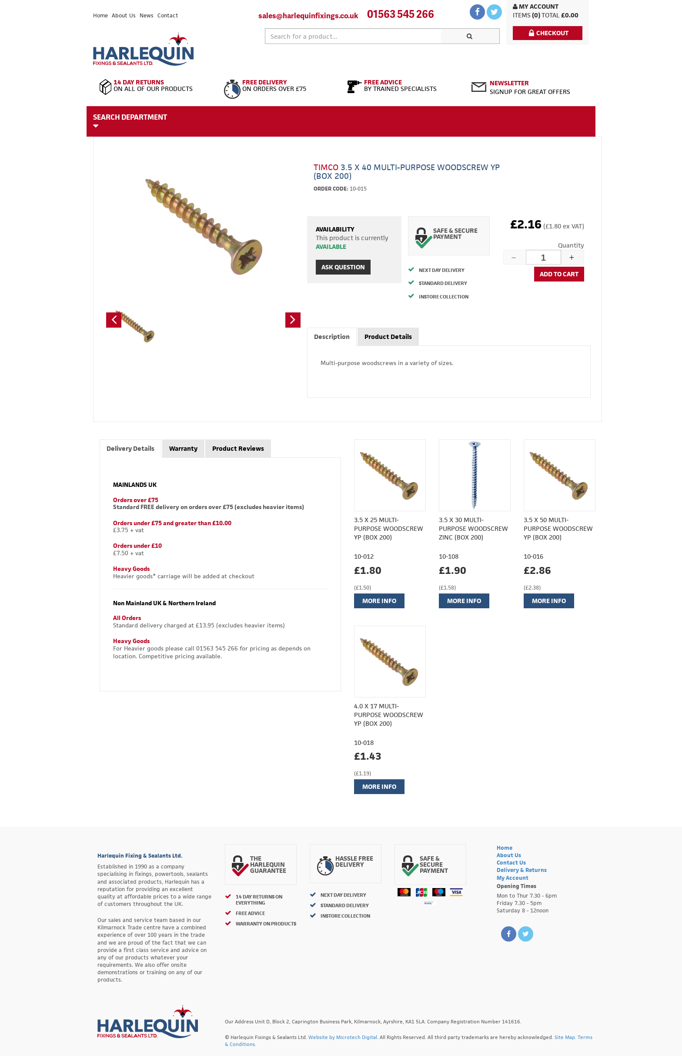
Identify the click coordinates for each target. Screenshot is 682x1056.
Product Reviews (238, 448)
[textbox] (353, 36)
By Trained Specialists (403, 86)
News (147, 15)
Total (551, 15)
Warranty (183, 448)
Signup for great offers (530, 87)
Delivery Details (130, 448)
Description (332, 336)
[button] (113, 320)
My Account (535, 6)
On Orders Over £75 (279, 86)
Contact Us (511, 862)
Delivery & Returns (522, 870)
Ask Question (343, 267)
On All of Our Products (155, 86)
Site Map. (565, 1037)
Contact (167, 15)
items (522, 15)
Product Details (388, 336)
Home (100, 15)
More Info (379, 601)
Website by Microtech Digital (342, 1037)
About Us (124, 15)
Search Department (130, 121)
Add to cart (559, 274)
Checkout (548, 33)
